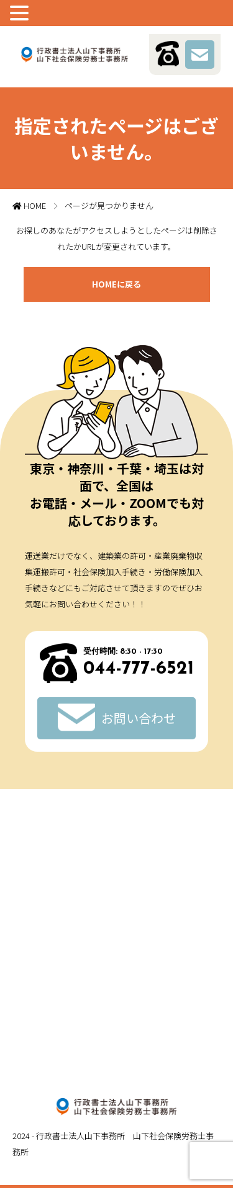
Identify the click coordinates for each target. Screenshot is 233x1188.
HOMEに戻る (116, 284)
